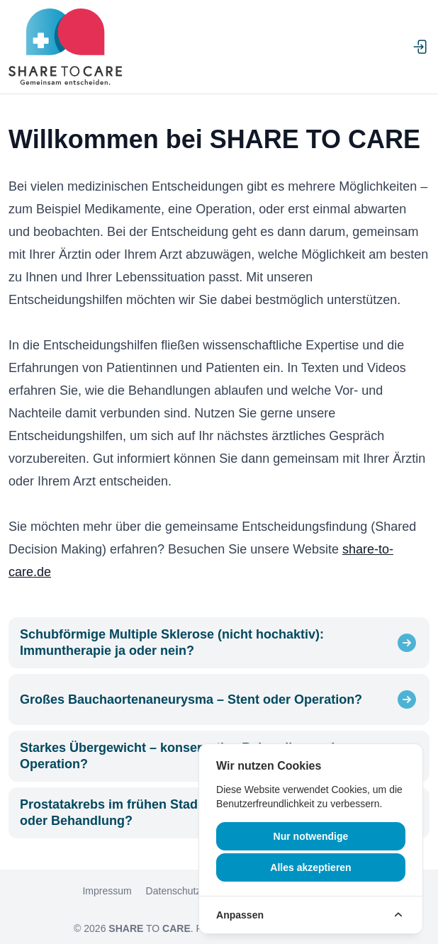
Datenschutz (173, 891)
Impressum (106, 891)
